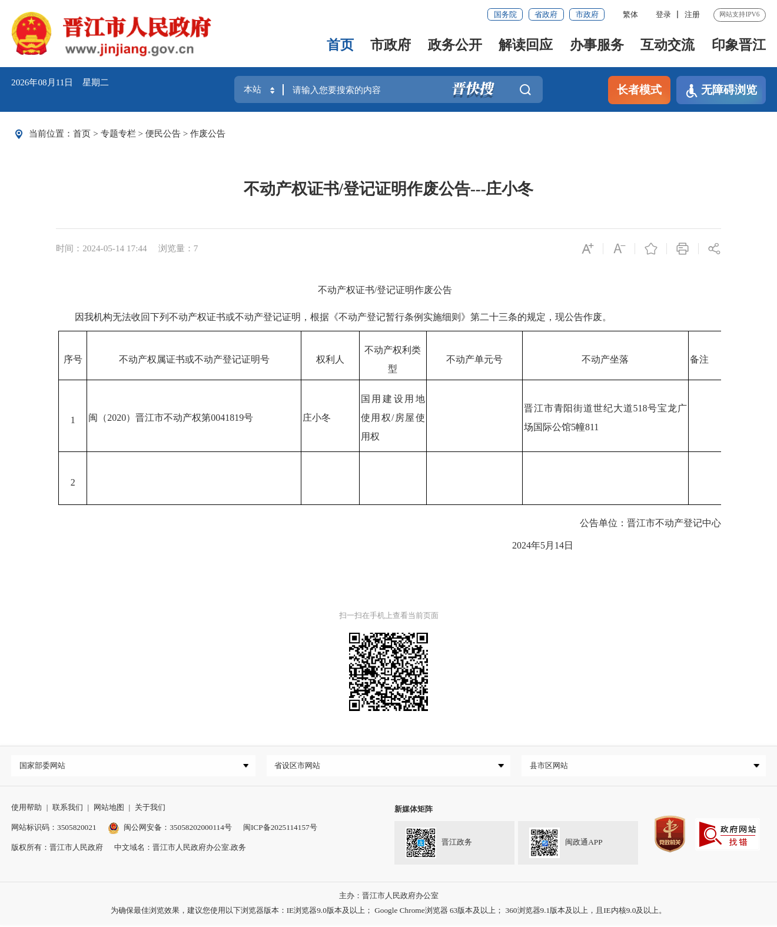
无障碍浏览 (721, 91)
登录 (663, 14)
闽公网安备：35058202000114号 (170, 829)
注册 (692, 14)
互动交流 (667, 45)
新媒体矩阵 (413, 810)
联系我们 (67, 809)
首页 (340, 45)
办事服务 (597, 45)
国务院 (505, 14)
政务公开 (455, 45)
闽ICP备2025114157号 (280, 829)
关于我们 (150, 809)
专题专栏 (118, 133)
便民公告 (163, 133)
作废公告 (207, 133)
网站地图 (109, 809)
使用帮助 (26, 809)
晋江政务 (439, 845)
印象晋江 (739, 45)
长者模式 (639, 90)
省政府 (545, 14)
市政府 (587, 14)
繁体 (630, 14)
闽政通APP (566, 845)
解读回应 (526, 45)
